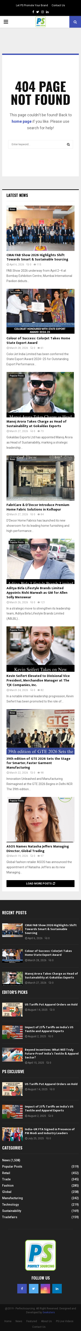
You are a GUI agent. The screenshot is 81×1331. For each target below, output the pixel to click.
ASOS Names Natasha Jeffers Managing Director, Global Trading (37, 849)
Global (6, 1192)
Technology (16, 292)
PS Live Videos (64, 1321)
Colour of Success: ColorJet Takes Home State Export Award (38, 340)
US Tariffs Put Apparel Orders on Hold (51, 1004)
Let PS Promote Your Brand (32, 5)
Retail (6, 1173)
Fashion (8, 1185)
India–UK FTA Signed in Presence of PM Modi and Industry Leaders (50, 1131)
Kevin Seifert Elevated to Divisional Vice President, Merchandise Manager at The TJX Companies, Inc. (38, 680)
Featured (31, 1321)
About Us (46, 1321)
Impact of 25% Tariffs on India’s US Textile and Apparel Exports (49, 1029)
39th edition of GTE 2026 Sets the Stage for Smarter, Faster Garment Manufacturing (38, 763)
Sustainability (11, 1211)
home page (22, 121)
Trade (6, 1179)
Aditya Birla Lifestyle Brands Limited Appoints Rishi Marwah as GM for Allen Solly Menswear (36, 592)
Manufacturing (12, 1198)
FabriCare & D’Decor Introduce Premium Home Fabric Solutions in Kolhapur (37, 507)
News (12, 209)
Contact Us (58, 5)
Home (7, 1321)
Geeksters (49, 1312)
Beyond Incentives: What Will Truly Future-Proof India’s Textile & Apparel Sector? (52, 1053)
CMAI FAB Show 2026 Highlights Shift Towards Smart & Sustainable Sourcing (37, 257)
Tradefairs (9, 1217)
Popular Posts (17, 376)
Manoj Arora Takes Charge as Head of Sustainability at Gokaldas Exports (36, 424)
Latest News (17, 195)
